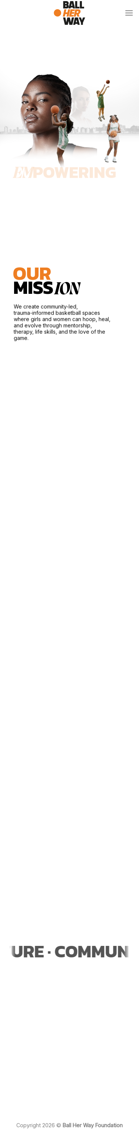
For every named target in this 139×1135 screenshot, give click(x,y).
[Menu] (129, 13)
